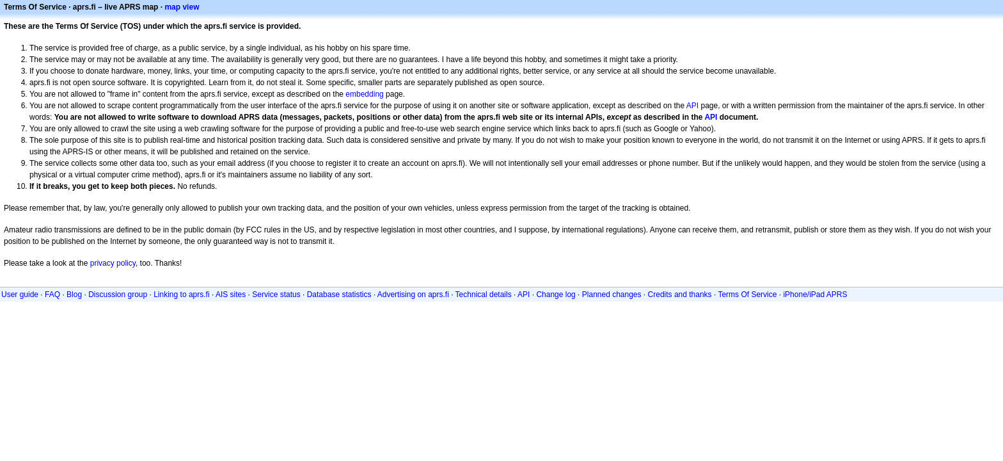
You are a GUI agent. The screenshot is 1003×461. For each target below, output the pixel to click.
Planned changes (612, 294)
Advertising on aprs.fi (413, 294)
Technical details (483, 294)
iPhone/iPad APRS (815, 294)
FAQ (52, 294)
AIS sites (231, 294)
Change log (555, 294)
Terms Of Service (747, 294)
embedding (364, 94)
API (692, 105)
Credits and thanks (680, 294)
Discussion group (117, 294)
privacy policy (113, 263)
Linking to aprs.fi (181, 294)
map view (181, 7)
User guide (19, 294)
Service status (276, 294)
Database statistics (339, 294)
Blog (74, 294)
